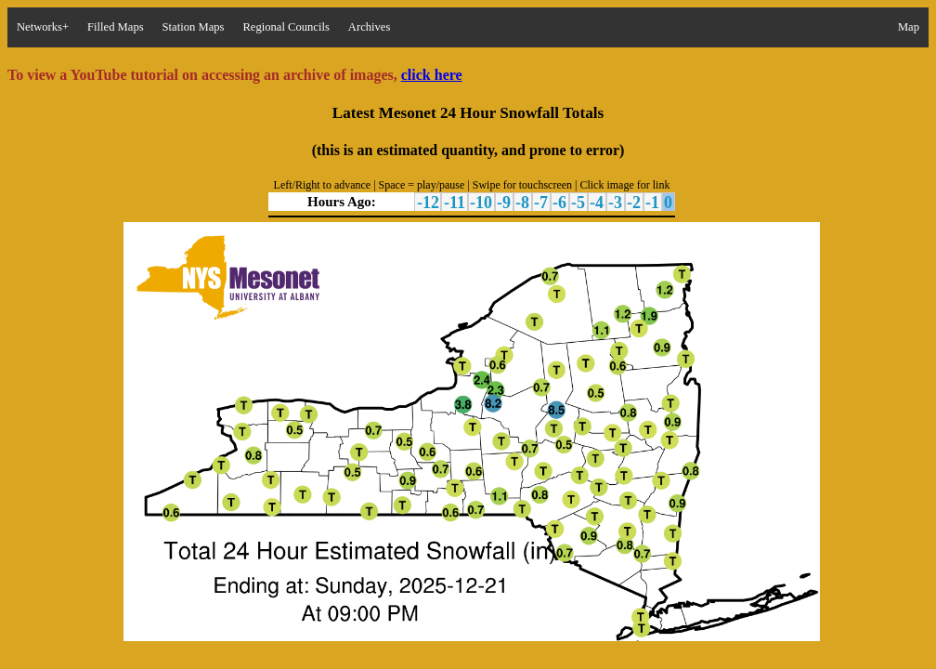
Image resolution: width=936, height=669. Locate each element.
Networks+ (43, 26)
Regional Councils (285, 26)
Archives (369, 26)
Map (908, 26)
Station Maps (193, 26)
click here (431, 75)
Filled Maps (115, 26)
